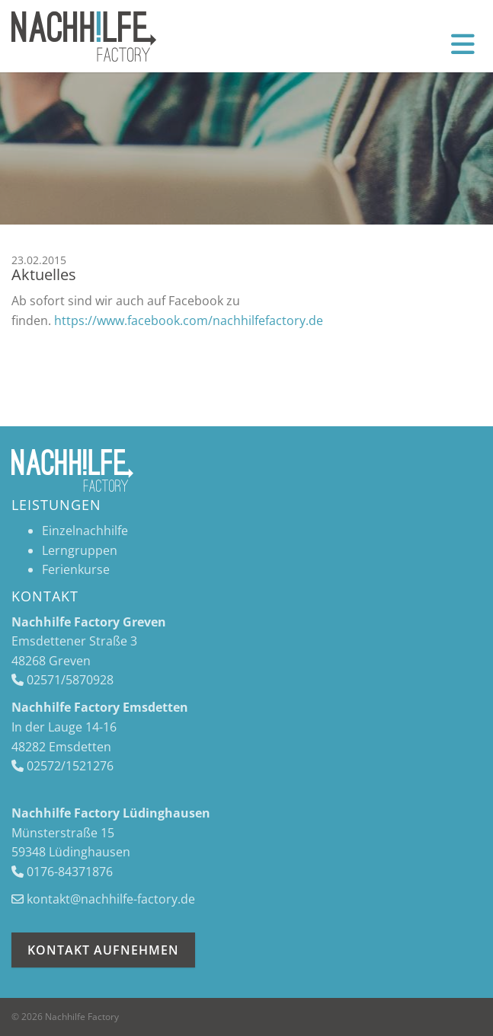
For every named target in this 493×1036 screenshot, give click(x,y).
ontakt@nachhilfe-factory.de (114, 899)
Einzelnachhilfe (85, 530)
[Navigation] (463, 43)
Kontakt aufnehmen (103, 950)
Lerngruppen (79, 550)
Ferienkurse (76, 569)
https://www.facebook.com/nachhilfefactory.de (188, 320)
